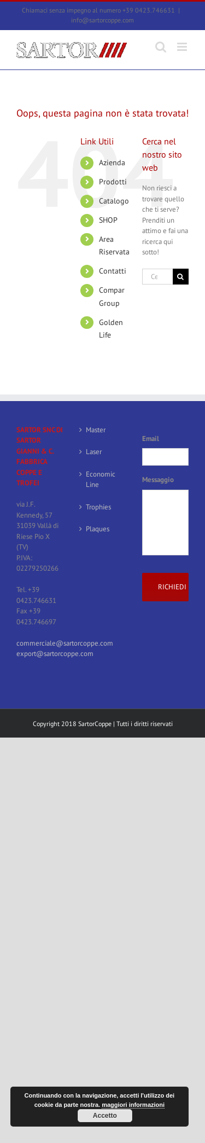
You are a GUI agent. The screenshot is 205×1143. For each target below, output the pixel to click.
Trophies (98, 507)
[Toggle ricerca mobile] (160, 47)
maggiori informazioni (133, 1104)
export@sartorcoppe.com (54, 653)
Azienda (112, 162)
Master (96, 429)
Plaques (97, 528)
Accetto (105, 1115)
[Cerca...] (157, 277)
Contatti (112, 271)
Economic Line (100, 479)
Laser (94, 451)
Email (150, 438)
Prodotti (113, 182)
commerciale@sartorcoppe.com (64, 643)
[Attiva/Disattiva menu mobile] (183, 47)
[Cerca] (181, 277)
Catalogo (114, 201)
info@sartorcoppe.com (102, 20)
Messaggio (158, 479)
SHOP (108, 220)
